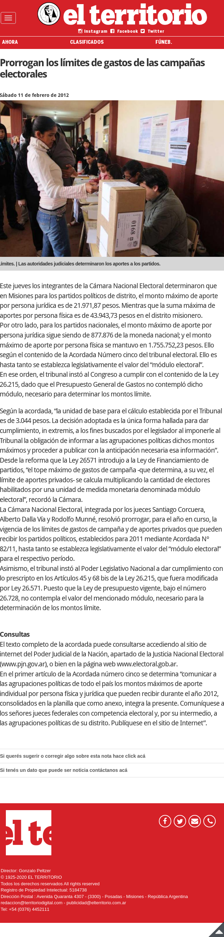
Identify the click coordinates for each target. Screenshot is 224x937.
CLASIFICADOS (87, 42)
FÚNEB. (163, 42)
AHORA (10, 42)
